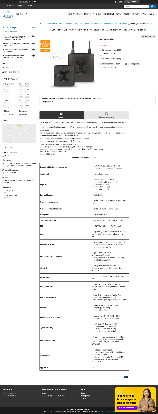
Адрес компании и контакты (53, 396)
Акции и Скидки (10, 32)
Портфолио (85, 396)
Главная (71, 14)
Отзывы (6, 68)
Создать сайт (23, 2)
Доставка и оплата (10, 72)
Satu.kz (89, 409)
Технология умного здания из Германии (16, 50)
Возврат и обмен (9, 396)
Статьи (144, 14)
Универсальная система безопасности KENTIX (64, 24)
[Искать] (152, 6)
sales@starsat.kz (12, 170)
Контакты (135, 14)
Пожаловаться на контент (106, 412)
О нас (98, 14)
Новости (126, 14)
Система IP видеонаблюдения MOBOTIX (16, 44)
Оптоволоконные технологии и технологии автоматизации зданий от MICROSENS (17, 38)
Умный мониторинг (93, 24)
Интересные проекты (111, 14)
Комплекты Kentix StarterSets (115, 24)
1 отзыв (120, 2)
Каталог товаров (9, 393)
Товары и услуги (84, 14)
